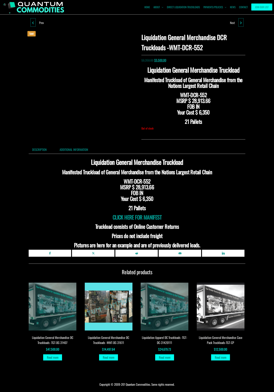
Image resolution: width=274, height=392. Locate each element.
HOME (147, 7)
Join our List (262, 7)
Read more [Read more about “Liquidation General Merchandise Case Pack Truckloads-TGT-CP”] (220, 357)
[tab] (42, 149)
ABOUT (156, 7)
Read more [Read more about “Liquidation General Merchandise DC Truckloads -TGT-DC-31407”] (52, 357)
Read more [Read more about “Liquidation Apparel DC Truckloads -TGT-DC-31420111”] (164, 357)
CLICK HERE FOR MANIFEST (137, 217)
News (233, 7)
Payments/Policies (213, 7)
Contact (243, 7)
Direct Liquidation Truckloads (183, 7)
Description (39, 149)
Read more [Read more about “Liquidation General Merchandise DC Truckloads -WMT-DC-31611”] (108, 357)
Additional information (74, 149)
